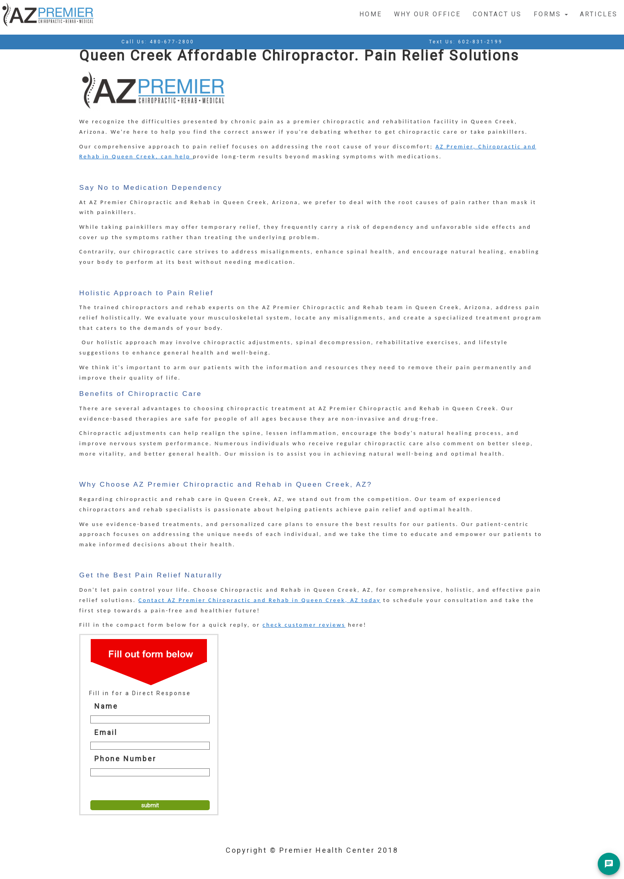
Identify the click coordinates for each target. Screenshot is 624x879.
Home (370, 14)
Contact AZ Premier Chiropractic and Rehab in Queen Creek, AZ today (259, 600)
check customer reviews (304, 624)
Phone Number (125, 758)
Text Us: (466, 42)
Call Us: (157, 42)
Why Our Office (427, 14)
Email (105, 732)
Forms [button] (551, 14)
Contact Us (497, 14)
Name (106, 706)
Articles (599, 14)
